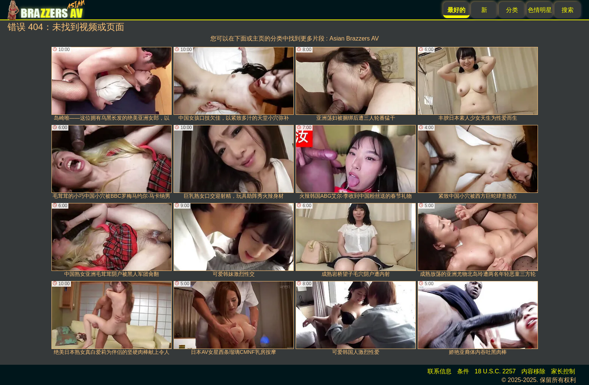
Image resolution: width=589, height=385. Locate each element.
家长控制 (563, 371)
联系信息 (439, 371)
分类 (512, 10)
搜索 (568, 10)
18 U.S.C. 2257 (495, 371)
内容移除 (533, 371)
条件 (463, 371)
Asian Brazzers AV (354, 38)
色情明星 (540, 10)
